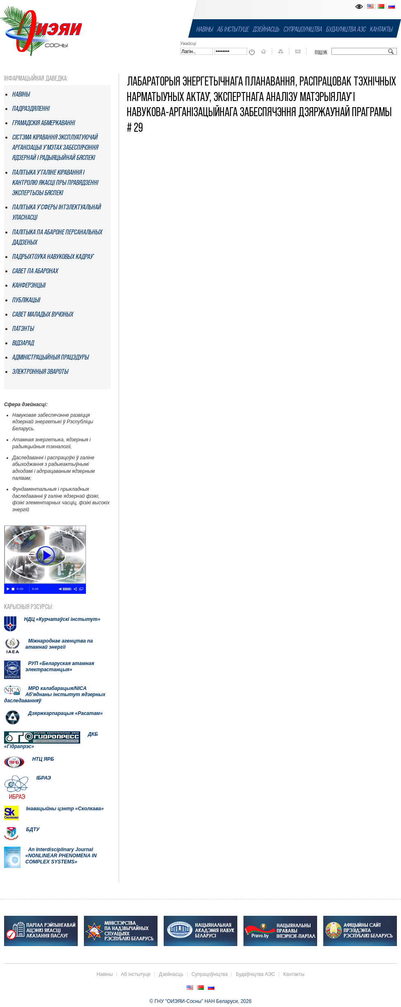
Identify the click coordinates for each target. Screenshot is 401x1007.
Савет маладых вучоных (42, 314)
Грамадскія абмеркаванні (43, 123)
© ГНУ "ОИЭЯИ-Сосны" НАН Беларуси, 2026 (200, 1001)
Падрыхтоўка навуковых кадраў (52, 256)
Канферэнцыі (28, 285)
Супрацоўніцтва (303, 29)
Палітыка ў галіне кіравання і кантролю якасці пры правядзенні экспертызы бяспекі (55, 182)
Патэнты (23, 328)
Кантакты (381, 29)
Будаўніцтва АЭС (346, 29)
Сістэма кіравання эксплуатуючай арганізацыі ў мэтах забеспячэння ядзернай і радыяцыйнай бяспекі (55, 147)
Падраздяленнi (31, 108)
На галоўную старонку (263, 51)
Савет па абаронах (35, 271)
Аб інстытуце (233, 29)
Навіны (204, 29)
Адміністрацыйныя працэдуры (50, 357)
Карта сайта (280, 51)
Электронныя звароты (40, 371)
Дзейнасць (266, 29)
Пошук (321, 52)
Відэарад (23, 343)
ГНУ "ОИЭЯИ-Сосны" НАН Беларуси (41, 30)
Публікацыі (26, 300)
